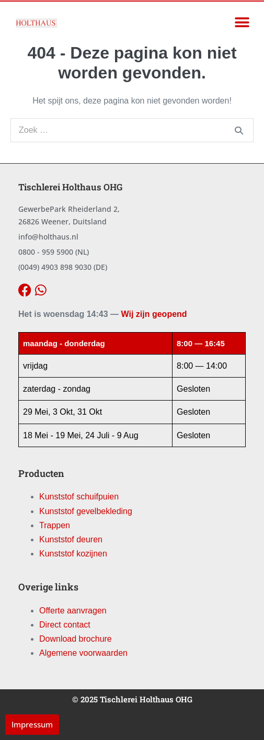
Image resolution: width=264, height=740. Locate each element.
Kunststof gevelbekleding (85, 511)
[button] (242, 23)
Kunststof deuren (70, 539)
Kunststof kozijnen (73, 553)
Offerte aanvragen (73, 610)
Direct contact (64, 624)
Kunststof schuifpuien (79, 496)
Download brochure (75, 638)
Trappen (54, 525)
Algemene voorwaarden (83, 652)
